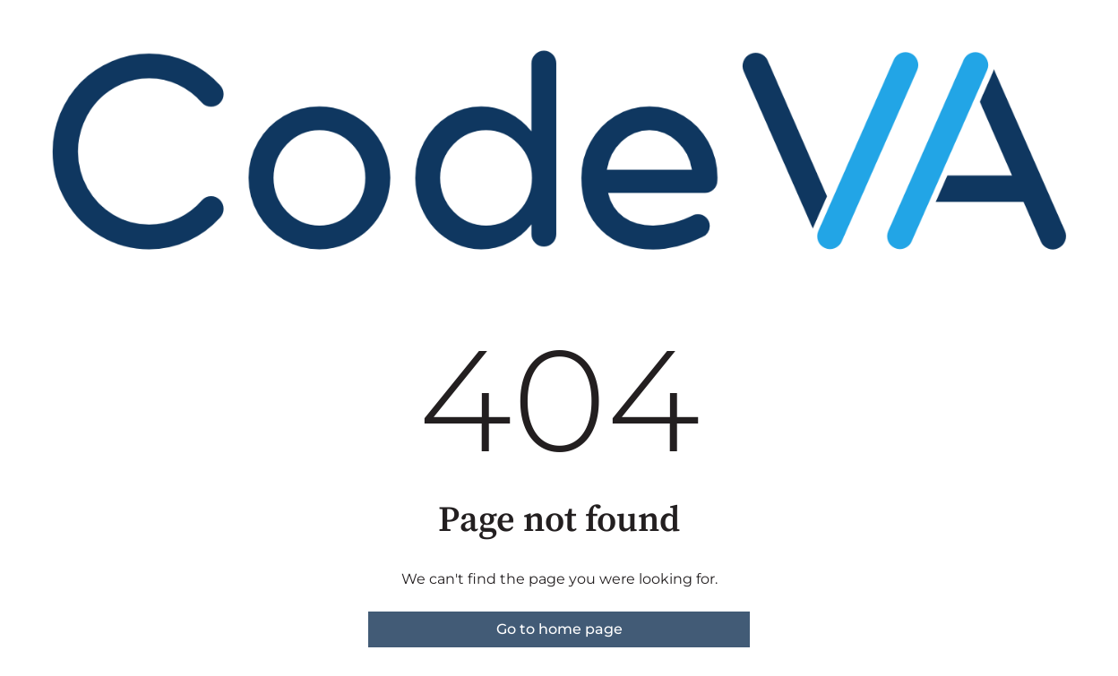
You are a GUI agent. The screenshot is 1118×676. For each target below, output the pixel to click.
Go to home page (559, 628)
